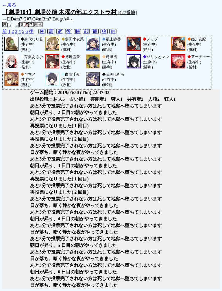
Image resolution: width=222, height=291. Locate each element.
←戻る (9, 5)
